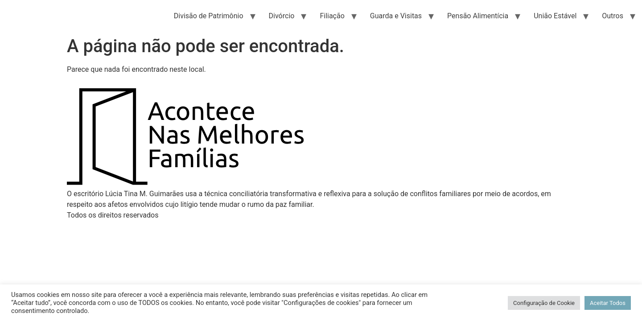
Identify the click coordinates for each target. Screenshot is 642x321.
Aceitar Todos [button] (608, 303)
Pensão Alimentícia (477, 16)
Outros (612, 16)
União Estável (555, 16)
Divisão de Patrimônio (208, 16)
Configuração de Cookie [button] (544, 303)
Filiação (332, 16)
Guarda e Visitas (396, 16)
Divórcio (282, 16)
